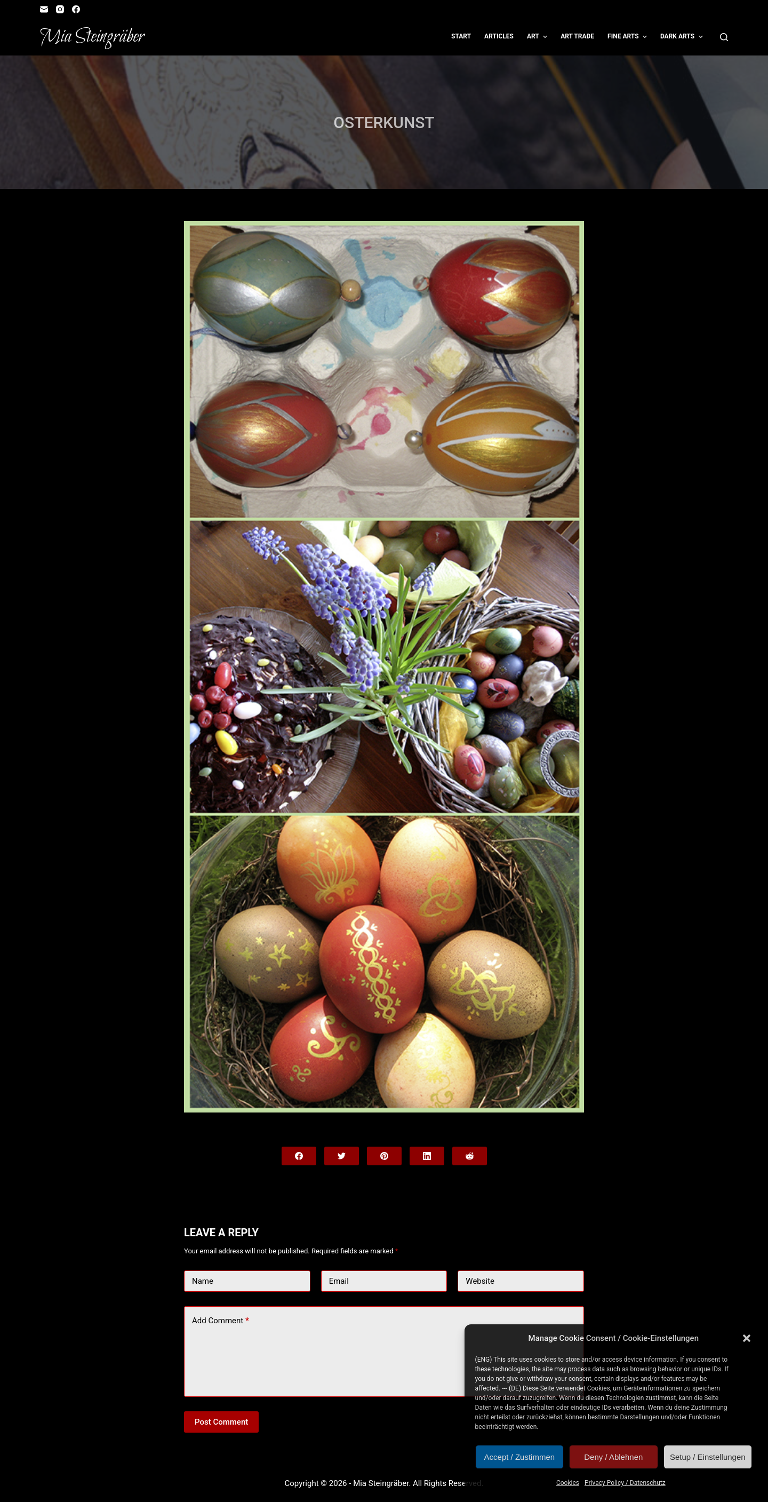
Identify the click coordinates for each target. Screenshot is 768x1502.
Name (202, 1281)
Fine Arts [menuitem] (628, 37)
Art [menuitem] (538, 37)
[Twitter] (341, 1156)
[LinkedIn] (427, 1156)
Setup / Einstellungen (708, 1456)
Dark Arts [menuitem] (683, 37)
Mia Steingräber (92, 36)
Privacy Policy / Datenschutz (625, 1483)
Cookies (567, 1483)
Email (339, 1281)
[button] (746, 1338)
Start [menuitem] (461, 36)
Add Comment (220, 1321)
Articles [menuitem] (499, 36)
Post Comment (221, 1422)
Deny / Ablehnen (613, 1456)
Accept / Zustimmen (519, 1456)
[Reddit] (469, 1156)
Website (480, 1281)
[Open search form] (724, 37)
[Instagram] (60, 9)
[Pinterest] (384, 1156)
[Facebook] (76, 9)
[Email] (44, 9)
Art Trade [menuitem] (577, 36)
